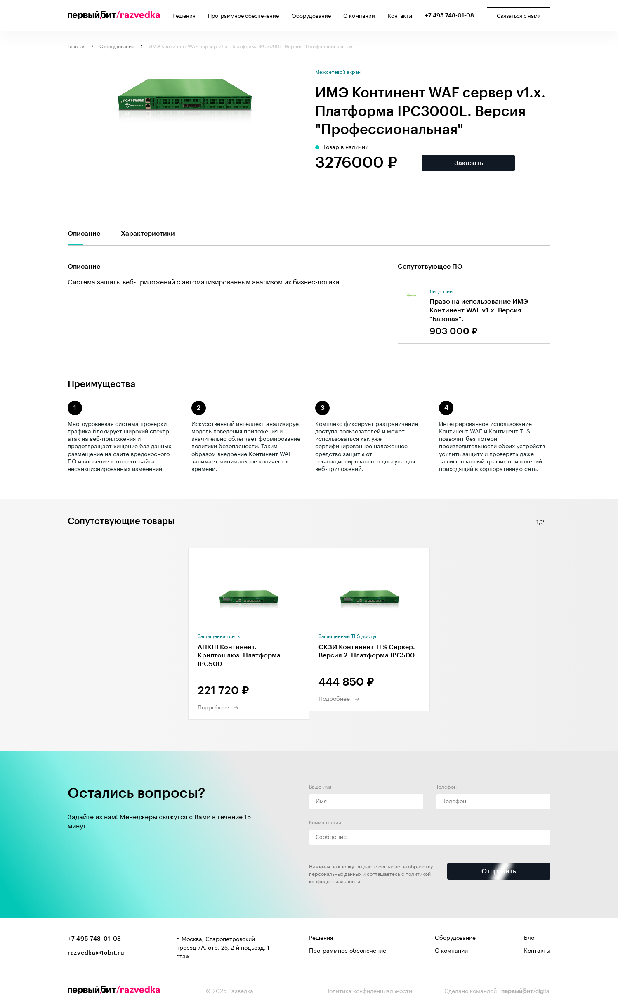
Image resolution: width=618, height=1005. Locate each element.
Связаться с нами (519, 16)
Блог (530, 938)
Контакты (400, 16)
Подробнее (213, 708)
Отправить (498, 871)
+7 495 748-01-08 (449, 16)
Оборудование (311, 16)
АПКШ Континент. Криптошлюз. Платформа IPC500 (239, 656)
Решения (184, 16)
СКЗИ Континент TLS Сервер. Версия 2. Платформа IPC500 (366, 651)
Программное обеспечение (243, 16)
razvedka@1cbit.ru (96, 953)
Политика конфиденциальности (368, 991)
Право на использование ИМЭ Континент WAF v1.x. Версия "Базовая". (478, 310)
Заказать (468, 163)
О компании (359, 16)
